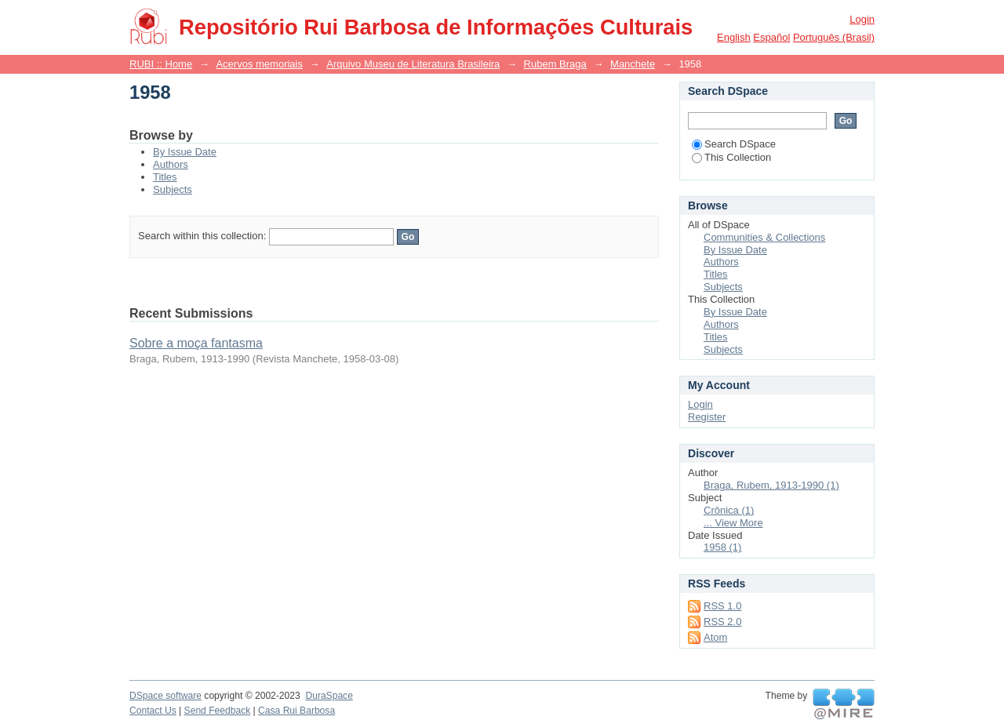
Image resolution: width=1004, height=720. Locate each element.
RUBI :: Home (160, 64)
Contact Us (152, 710)
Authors (170, 164)
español (771, 37)
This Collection (731, 157)
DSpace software (165, 695)
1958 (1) (722, 547)
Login (862, 19)
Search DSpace (734, 144)
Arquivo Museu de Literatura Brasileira (413, 64)
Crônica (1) (729, 510)
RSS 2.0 (722, 621)
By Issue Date (184, 152)
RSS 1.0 (722, 606)
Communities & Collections (764, 237)
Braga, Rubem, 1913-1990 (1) (771, 485)
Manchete (632, 64)
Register (707, 417)
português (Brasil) (834, 37)
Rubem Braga (555, 64)
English (734, 37)
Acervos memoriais (259, 64)
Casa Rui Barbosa (296, 710)
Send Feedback (217, 710)
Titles (165, 177)
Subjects (172, 189)
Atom (715, 637)
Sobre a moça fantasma (196, 343)
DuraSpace (328, 695)
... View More (733, 523)
